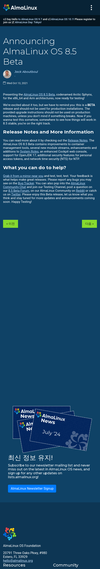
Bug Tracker (26, 183)
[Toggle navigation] (91, 7)
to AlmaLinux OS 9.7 (30, 19)
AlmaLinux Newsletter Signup (32, 488)
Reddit (80, 191)
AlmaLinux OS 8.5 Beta (39, 94)
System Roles (29, 151)
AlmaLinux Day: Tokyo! (28, 22)
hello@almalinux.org (18, 561)
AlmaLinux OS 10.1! (62, 19)
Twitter (15, 194)
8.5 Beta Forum (18, 191)
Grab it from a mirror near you (23, 176)
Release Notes (78, 140)
